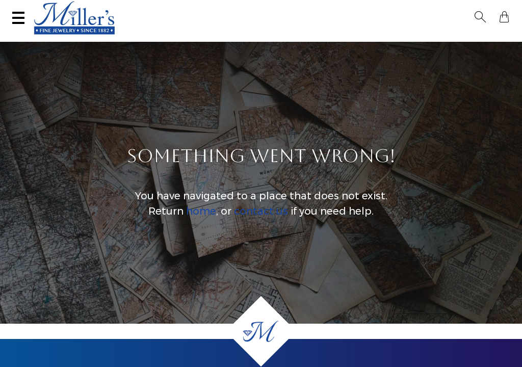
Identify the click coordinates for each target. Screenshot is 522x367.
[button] (483, 9)
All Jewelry (417, 38)
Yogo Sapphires (133, 38)
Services (241, 9)
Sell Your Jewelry (178, 9)
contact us (261, 221)
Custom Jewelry (474, 38)
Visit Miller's (110, 9)
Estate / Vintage (361, 38)
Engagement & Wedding (284, 38)
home (201, 221)
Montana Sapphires (202, 38)
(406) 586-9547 (47, 9)
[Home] (261, 331)
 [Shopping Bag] (501, 9)
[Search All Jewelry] (407, 10)
